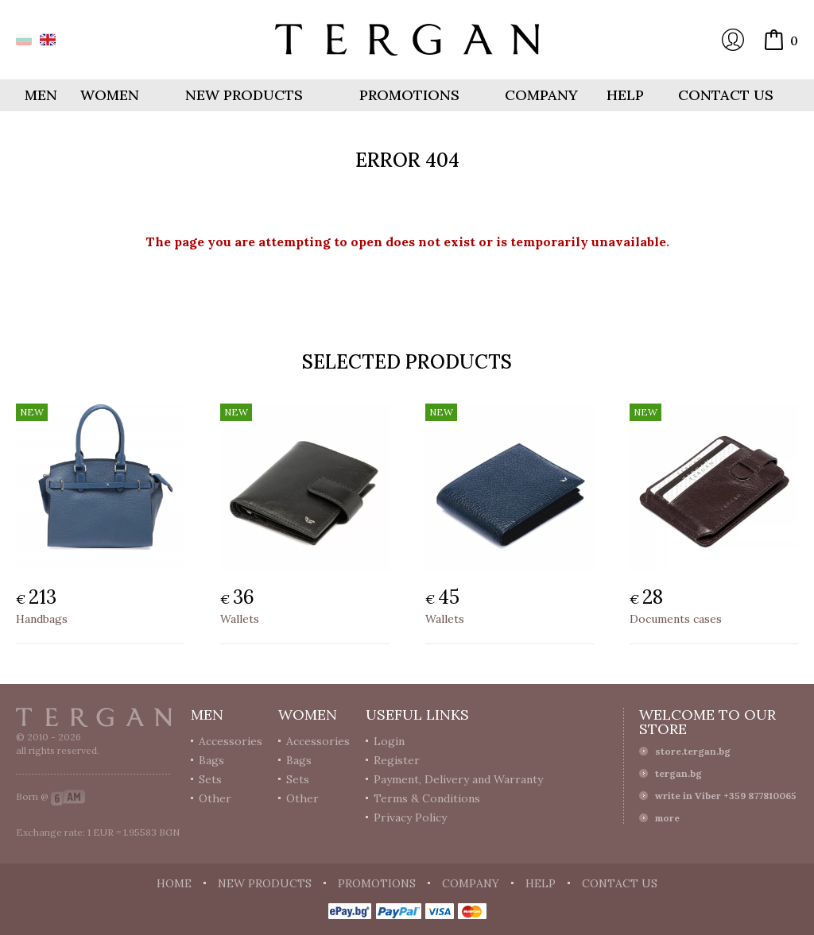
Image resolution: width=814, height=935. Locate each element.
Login (733, 39)
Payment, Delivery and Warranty (458, 779)
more (667, 818)
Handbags (42, 619)
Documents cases (676, 619)
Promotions (409, 95)
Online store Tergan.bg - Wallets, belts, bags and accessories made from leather (407, 40)
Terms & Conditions (427, 798)
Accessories (230, 741)
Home (174, 883)
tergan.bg (678, 773)
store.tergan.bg (693, 751)
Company (541, 95)
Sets (210, 779)
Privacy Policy (410, 817)
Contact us (725, 95)
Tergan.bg (94, 717)
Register (397, 760)
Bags (211, 760)
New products (244, 95)
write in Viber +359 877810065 (726, 796)
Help (625, 95)
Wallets (239, 619)
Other (215, 798)
